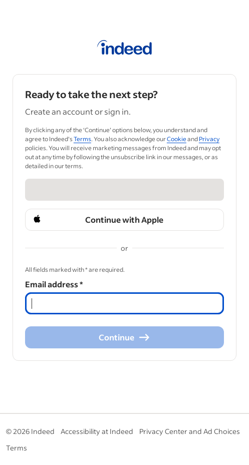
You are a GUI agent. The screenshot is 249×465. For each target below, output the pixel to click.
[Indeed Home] (124, 49)
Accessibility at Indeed (97, 431)
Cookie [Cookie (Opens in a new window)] (176, 139)
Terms (16, 447)
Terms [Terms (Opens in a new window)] (82, 139)
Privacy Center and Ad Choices (189, 431)
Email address (54, 284)
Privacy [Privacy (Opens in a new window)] (209, 139)
